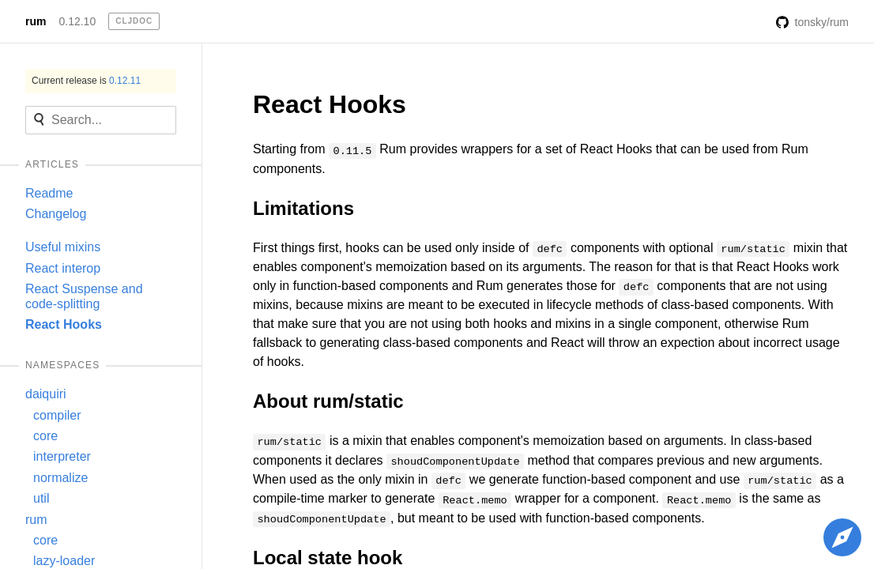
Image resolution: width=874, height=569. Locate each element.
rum (35, 21)
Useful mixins (62, 247)
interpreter (62, 456)
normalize (60, 477)
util (41, 498)
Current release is (86, 80)
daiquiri (45, 394)
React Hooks (63, 324)
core (45, 436)
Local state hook (327, 557)
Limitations (303, 208)
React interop (62, 268)
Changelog (55, 213)
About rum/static (328, 401)
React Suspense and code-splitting (84, 296)
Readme (49, 193)
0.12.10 (77, 21)
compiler (57, 415)
